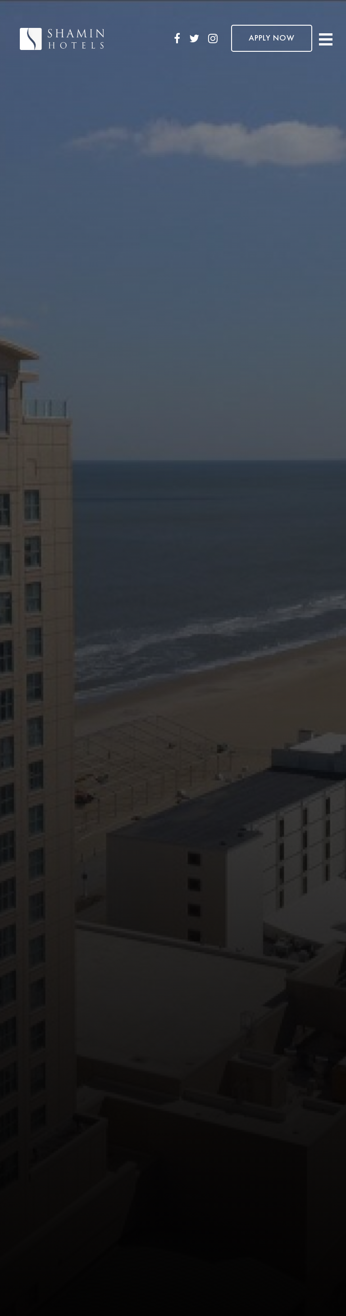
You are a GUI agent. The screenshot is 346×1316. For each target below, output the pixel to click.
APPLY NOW (272, 38)
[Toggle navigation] (325, 38)
